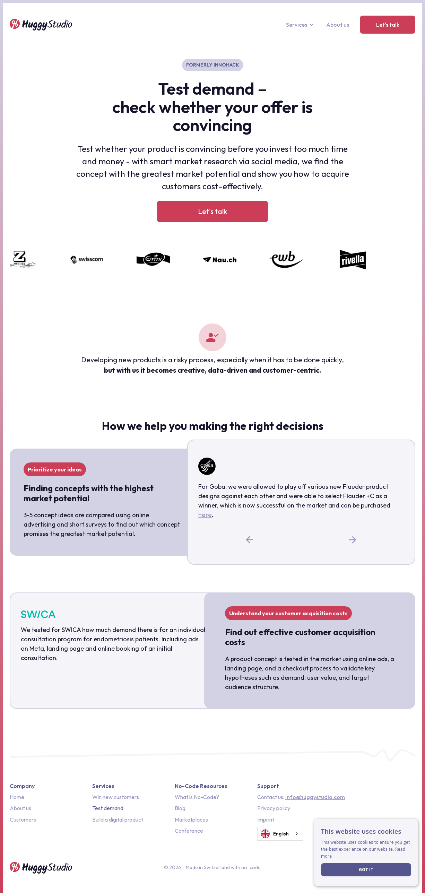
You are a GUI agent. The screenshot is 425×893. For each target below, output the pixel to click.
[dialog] (366, 852)
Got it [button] (366, 870)
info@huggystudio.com (315, 797)
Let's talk (387, 24)
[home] (41, 25)
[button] (300, 24)
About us (337, 24)
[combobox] (280, 834)
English (275, 833)
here (205, 515)
